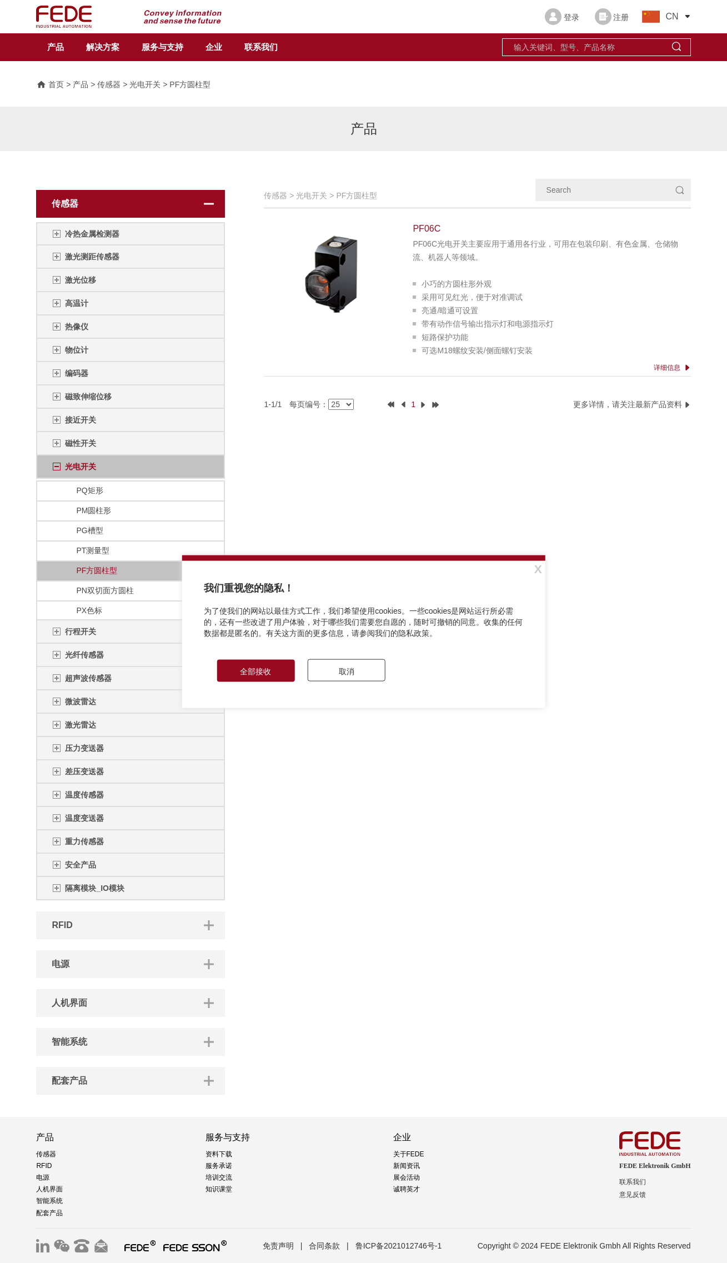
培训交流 (218, 1177)
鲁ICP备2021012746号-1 (398, 1245)
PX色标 (89, 610)
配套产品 (49, 1213)
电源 (42, 1177)
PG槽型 (89, 530)
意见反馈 (632, 1195)
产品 (55, 47)
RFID (44, 1166)
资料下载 (218, 1154)
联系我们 (261, 47)
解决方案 (102, 47)
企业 (213, 47)
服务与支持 (162, 47)
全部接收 (255, 670)
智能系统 (49, 1201)
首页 (50, 85)
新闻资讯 (406, 1166)
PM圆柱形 (93, 510)
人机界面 (49, 1189)
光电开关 (145, 85)
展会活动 (406, 1177)
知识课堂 (218, 1189)
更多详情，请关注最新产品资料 (632, 404)
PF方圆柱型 (189, 85)
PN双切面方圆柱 (104, 590)
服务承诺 (218, 1166)
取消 (346, 670)
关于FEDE (408, 1154)
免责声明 (278, 1245)
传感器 (109, 85)
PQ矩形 (89, 490)
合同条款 (324, 1245)
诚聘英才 (406, 1189)
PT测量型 (92, 550)
